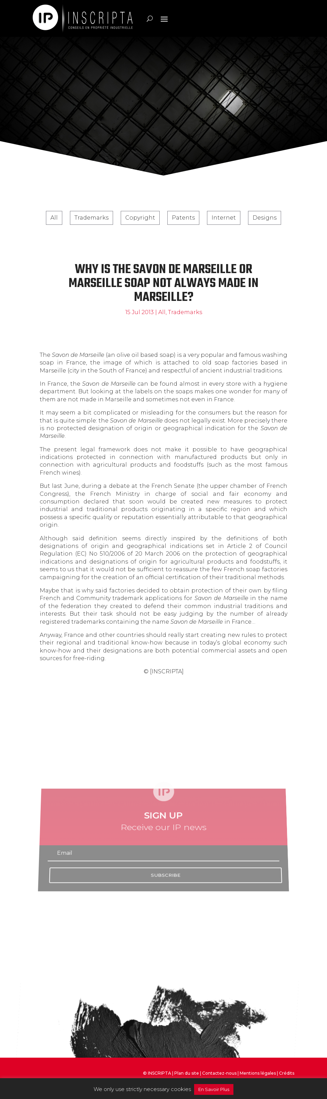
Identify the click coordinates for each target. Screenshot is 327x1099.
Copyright (140, 217)
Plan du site (186, 1073)
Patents (183, 217)
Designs (265, 217)
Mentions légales (258, 1073)
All (54, 217)
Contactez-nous (219, 1073)
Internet (224, 217)
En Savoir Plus (213, 1089)
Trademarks (91, 217)
